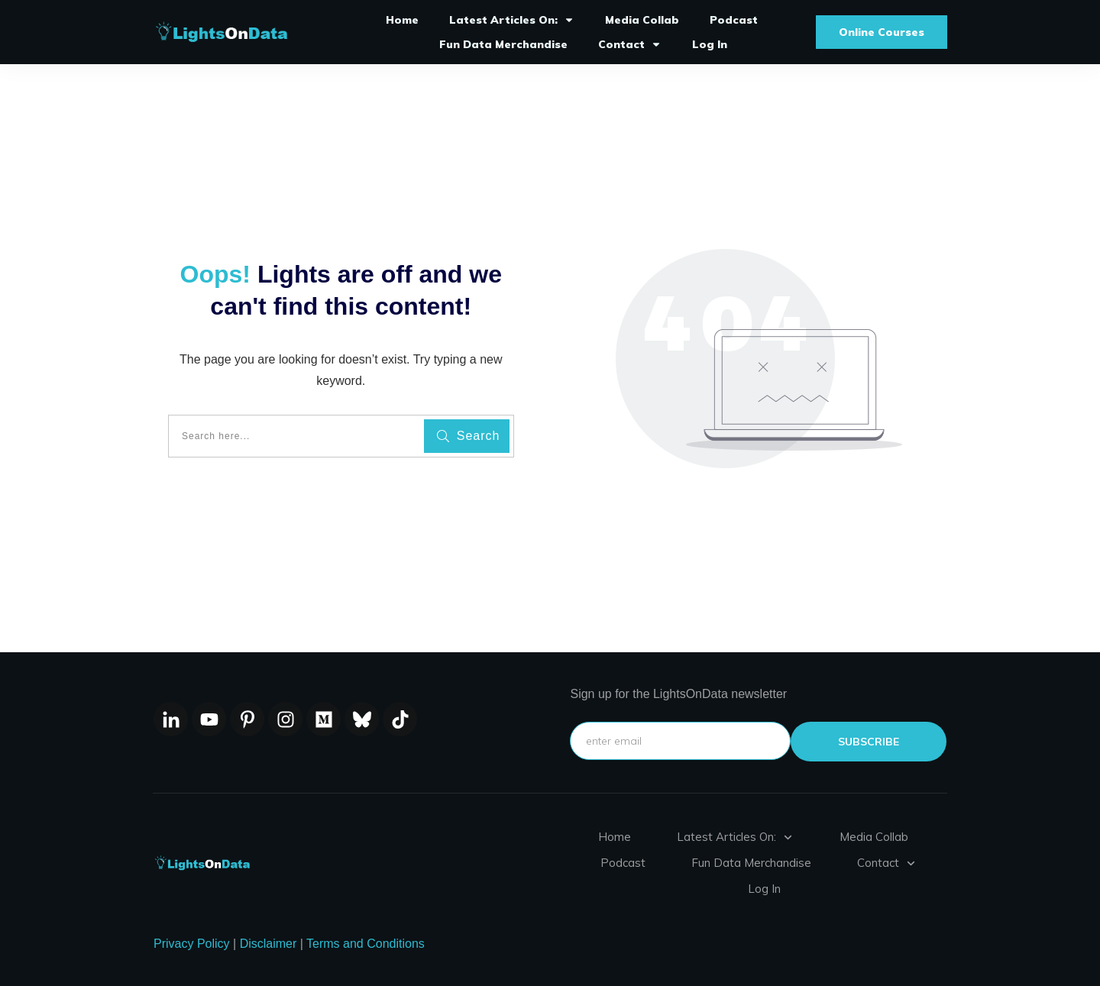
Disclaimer (268, 943)
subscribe (868, 741)
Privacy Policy (192, 943)
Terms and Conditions (365, 943)
